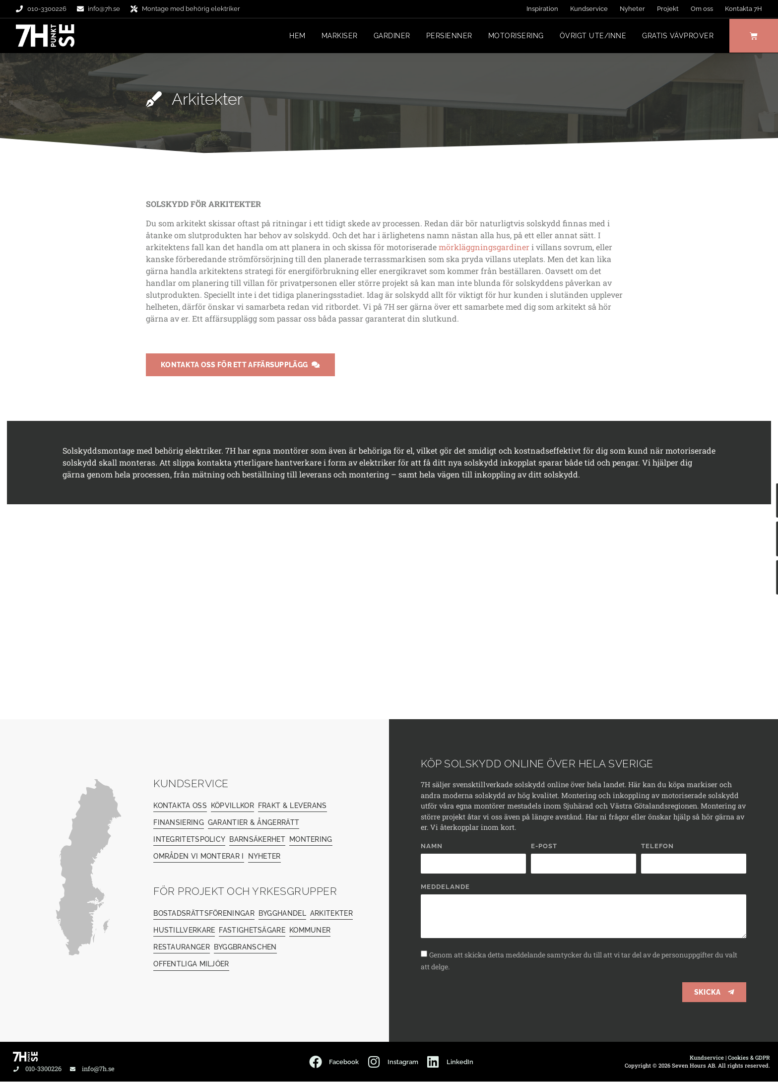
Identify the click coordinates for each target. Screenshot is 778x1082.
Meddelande (445, 887)
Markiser (338, 36)
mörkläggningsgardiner (484, 247)
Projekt (668, 8)
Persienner (448, 36)
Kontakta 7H (743, 8)
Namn (432, 846)
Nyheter (632, 8)
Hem (296, 36)
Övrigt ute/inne (591, 36)
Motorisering (514, 36)
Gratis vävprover (677, 36)
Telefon (657, 846)
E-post (544, 846)
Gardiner (390, 36)
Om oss (702, 8)
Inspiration (542, 8)
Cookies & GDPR (749, 1058)
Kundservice (589, 8)
